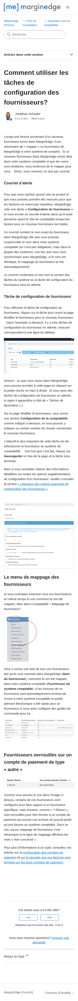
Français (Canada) (59, 992)
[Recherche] (34, 34)
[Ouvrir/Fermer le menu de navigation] (68, 7)
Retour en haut (16, 955)
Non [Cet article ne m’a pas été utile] (49, 917)
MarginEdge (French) (18, 992)
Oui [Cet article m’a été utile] (28, 917)
